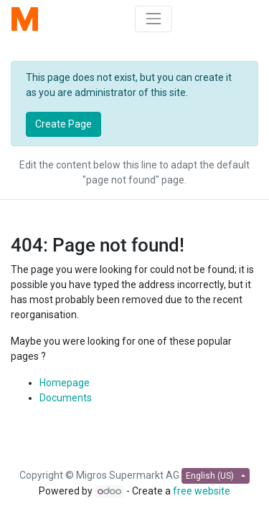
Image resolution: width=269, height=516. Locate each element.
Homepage (64, 382)
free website (201, 491)
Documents (65, 397)
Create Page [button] (63, 124)
